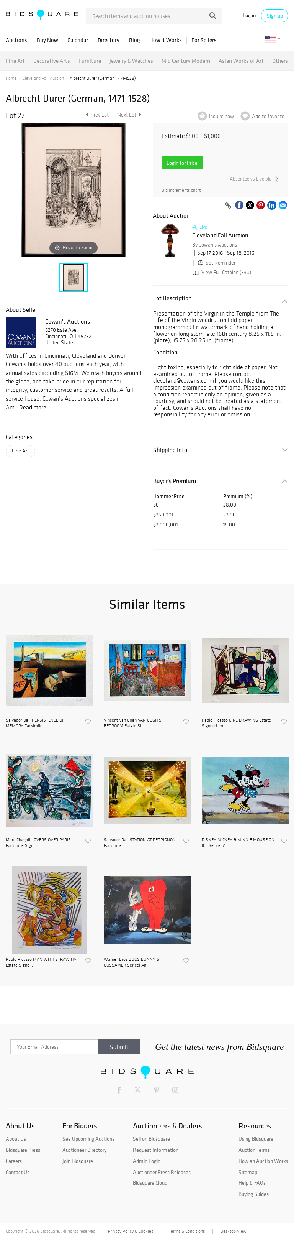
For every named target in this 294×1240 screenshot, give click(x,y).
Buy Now (47, 40)
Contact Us (17, 1172)
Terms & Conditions (187, 1231)
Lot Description (172, 298)
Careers (14, 1161)
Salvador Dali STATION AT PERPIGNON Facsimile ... (140, 842)
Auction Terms (254, 1149)
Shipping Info (170, 450)
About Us (16, 1138)
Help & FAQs (252, 1182)
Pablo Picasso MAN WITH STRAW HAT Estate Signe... (42, 962)
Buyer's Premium (174, 481)
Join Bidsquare (77, 1161)
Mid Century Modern (186, 60)
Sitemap (247, 1172)
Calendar (77, 40)
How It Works (165, 40)
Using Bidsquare (255, 1138)
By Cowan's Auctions (214, 245)
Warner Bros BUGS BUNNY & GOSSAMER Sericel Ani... (131, 962)
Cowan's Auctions (67, 321)
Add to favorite (268, 116)
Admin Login (146, 1161)
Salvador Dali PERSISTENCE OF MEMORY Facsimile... (35, 722)
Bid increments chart (181, 190)
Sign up (275, 15)
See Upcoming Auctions (88, 1138)
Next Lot (129, 115)
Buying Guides (253, 1194)
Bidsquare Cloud (150, 1182)
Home (11, 78)
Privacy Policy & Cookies (130, 1231)
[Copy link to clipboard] (228, 206)
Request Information (155, 1149)
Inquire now (221, 116)
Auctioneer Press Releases (162, 1172)
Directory (108, 40)
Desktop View (233, 1231)
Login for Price (182, 163)
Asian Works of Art (241, 60)
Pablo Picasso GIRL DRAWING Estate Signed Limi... (236, 722)
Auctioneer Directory (84, 1149)
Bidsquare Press (23, 1149)
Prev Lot (96, 115)
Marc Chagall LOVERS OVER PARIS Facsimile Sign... (38, 842)
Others (280, 60)
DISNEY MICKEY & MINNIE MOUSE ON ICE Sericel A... (238, 842)
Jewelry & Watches (131, 60)
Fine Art (15, 60)
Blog (134, 40)
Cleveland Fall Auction (43, 78)
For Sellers (204, 40)
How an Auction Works (263, 1161)
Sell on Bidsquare (151, 1138)
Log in (249, 15)
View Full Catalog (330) (221, 272)
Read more (32, 407)
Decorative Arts (51, 60)
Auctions (16, 40)
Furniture (89, 60)
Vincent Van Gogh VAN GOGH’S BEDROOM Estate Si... (133, 722)
